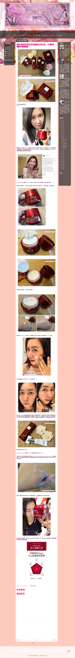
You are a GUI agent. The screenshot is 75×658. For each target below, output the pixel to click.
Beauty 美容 (8, 35)
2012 (62, 167)
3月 (62, 154)
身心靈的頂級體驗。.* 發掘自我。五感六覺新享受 (67, 60)
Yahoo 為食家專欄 (59, 35)
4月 (62, 153)
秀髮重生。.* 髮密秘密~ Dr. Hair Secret (67, 75)
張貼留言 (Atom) (38, 643)
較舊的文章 (54, 640)
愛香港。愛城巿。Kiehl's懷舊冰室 (64, 143)
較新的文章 (19, 640)
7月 (62, 137)
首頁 (7, 31)
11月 (63, 131)
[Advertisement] (36, 630)
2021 (62, 124)
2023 (62, 121)
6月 (62, 150)
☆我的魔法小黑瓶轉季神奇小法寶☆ (67, 46)
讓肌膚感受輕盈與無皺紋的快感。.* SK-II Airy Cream (64, 147)
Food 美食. (29, 35)
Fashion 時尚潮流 (22, 35)
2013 (62, 165)
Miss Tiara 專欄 (44, 35)
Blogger (45, 655)
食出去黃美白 (62, 88)
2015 (62, 162)
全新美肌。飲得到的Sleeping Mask (64, 140)
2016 (62, 161)
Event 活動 (14, 35)
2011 (62, 168)
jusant (39, 655)
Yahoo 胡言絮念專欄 (9, 37)
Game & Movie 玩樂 (36, 35)
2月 (62, 156)
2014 (62, 164)
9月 (62, 134)
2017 (62, 159)
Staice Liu (8, 55)
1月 (62, 157)
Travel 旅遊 (52, 35)
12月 (63, 130)
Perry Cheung (8, 53)
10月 (63, 133)
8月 (62, 136)
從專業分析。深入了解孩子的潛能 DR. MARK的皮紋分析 (67, 102)
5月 (62, 151)
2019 (62, 127)
